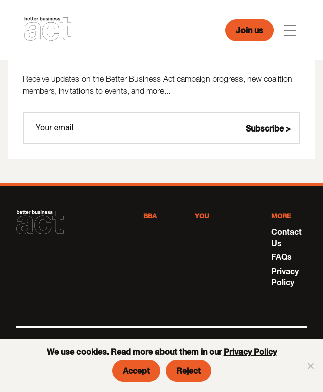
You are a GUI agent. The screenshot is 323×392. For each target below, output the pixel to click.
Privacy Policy (250, 351)
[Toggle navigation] (290, 30)
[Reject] (310, 366)
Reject (188, 370)
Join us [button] (249, 30)
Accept (136, 370)
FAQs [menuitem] (281, 257)
